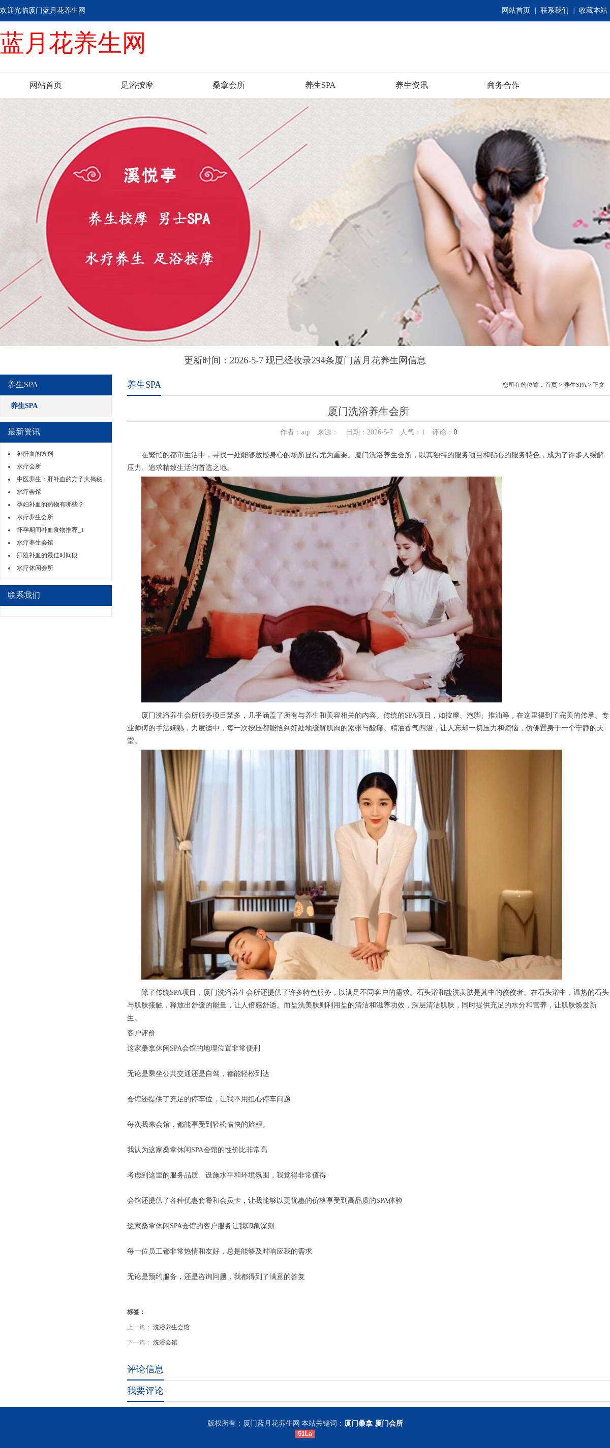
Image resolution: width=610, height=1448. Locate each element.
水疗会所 (29, 466)
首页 (551, 384)
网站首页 (516, 10)
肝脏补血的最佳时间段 (47, 555)
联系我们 (554, 10)
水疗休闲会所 (35, 567)
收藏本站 (593, 10)
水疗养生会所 (35, 517)
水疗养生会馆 (35, 542)
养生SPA (320, 85)
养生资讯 (411, 85)
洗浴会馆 (165, 1342)
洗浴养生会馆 (171, 1327)
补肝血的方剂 (35, 453)
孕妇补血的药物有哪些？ (50, 504)
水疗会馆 (29, 491)
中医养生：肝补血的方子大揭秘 (59, 479)
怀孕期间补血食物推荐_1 (50, 529)
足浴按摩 (137, 85)
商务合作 (503, 85)
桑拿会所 (228, 85)
